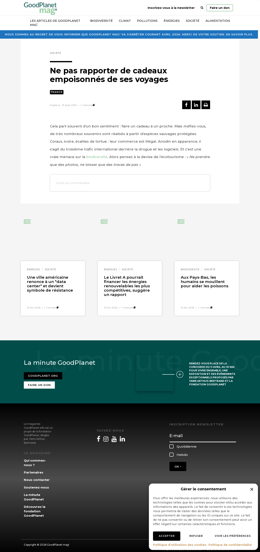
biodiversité (96, 157)
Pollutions (147, 21)
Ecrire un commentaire (73, 183)
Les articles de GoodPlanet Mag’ (55, 23)
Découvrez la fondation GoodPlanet (34, 508)
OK (178, 464)
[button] (252, 489)
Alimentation (218, 21)
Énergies (172, 21)
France (57, 92)
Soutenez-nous (36, 485)
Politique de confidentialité (230, 545)
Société (192, 21)
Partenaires (33, 470)
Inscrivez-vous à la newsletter (171, 8)
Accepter (167, 535)
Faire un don (220, 8)
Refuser (196, 535)
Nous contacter (37, 477)
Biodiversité (101, 21)
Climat (125, 21)
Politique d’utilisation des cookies (179, 545)
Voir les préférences (233, 535)
